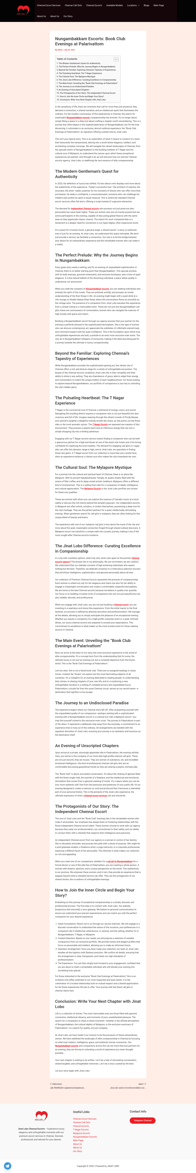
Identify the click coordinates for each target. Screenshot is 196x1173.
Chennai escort (121, 604)
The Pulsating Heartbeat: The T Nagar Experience (80, 73)
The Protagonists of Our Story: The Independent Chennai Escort (87, 93)
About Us (41, 16)
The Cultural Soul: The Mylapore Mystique (77, 76)
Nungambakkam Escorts (85, 1137)
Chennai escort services (95, 795)
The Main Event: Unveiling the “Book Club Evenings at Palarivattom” (88, 83)
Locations (133, 5)
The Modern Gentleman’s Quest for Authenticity (79, 63)
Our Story (67, 16)
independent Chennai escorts (85, 208)
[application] (138, 5)
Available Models (114, 5)
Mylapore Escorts (92, 488)
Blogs (146, 5)
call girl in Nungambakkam (120, 861)
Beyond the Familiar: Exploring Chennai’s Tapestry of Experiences (87, 70)
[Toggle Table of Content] (115, 59)
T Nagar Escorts (100, 424)
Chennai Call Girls (73, 5)
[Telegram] (7, 1166)
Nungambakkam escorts (78, 117)
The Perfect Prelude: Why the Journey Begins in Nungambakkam (87, 67)
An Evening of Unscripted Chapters (74, 90)
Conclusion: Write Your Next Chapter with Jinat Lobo (83, 100)
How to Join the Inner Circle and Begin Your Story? (82, 96)
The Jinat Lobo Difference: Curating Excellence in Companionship (87, 80)
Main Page (159, 5)
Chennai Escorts (94, 5)
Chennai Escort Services (48, 5)
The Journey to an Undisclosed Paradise (76, 86)
